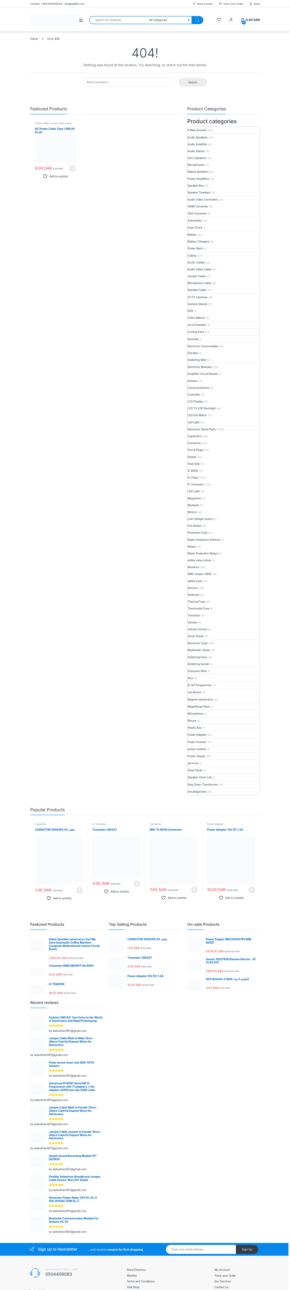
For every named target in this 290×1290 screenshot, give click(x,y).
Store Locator (203, 3)
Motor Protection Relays (203, 553)
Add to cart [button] (72, 168)
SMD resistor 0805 (199, 574)
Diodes (192, 457)
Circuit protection (199, 387)
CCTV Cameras (197, 297)
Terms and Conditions (141, 1281)
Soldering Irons (197, 657)
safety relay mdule (199, 560)
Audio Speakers (198, 137)
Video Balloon (196, 317)
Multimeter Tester (199, 650)
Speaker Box (196, 185)
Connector (194, 443)
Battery (192, 234)
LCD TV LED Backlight (202, 408)
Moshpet (193, 505)
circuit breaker (197, 324)
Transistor (194, 615)
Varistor (192, 622)
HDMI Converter (198, 206)
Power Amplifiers (198, 178)
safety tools (195, 581)
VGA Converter (197, 213)
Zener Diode (195, 636)
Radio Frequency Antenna (204, 539)
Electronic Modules (200, 367)
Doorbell (193, 339)
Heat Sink (194, 463)
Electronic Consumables (203, 346)
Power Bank (195, 248)
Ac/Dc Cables (42, 123)
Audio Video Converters (203, 199)
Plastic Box (195, 727)
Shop (254, 3)
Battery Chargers (198, 241)
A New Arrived (197, 130)
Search (192, 82)
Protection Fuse (197, 532)
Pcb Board (194, 525)
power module (197, 749)
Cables (192, 255)
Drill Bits (193, 353)
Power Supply (196, 756)
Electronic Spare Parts (202, 429)
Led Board (194, 692)
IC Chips (193, 477)
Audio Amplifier (197, 144)
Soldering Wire (197, 360)
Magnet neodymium (200, 699)
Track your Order (225, 1275)
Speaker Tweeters (199, 192)
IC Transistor (196, 484)
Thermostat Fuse (198, 608)
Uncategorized (197, 791)
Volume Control (197, 629)
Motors (192, 512)
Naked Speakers (198, 171)
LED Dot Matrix (197, 415)
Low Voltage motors (200, 519)
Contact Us (221, 1287)
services (193, 763)
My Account (222, 1269)
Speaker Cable (197, 290)
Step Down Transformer (203, 784)
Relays (192, 546)
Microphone (195, 713)
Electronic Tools (198, 643)
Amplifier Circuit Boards (203, 373)
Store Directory (136, 1269)
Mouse (192, 720)
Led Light (193, 422)
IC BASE (193, 470)
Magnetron (195, 498)
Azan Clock (195, 227)
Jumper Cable (196, 276)
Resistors (193, 567)
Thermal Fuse (196, 601)
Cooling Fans (196, 331)
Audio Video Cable (61, 123)
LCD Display (195, 401)
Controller (194, 394)
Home (34, 38)
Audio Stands (196, 151)
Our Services (222, 1281)
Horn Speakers (197, 158)
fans (190, 678)
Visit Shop (133, 1287)
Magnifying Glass (199, 706)
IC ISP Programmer (200, 685)
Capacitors (194, 436)
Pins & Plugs (195, 450)
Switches (193, 594)
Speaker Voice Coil (200, 777)
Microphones (196, 164)
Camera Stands (197, 304)
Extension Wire (197, 671)
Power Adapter (197, 734)
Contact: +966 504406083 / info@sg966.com (57, 3)
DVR (190, 311)
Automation (195, 220)
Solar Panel (195, 770)
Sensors (193, 588)
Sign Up (247, 1249)
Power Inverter (197, 742)
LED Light (194, 491)
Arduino (193, 380)
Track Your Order (231, 3)
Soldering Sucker (198, 664)
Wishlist (132, 1275)
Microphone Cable (199, 283)
